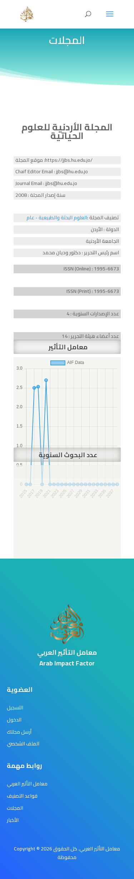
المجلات (15, 808)
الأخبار (13, 820)
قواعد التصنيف (22, 795)
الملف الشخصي (23, 743)
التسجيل (15, 707)
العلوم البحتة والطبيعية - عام (56, 217)
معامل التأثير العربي (27, 783)
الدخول (14, 719)
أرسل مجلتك (19, 731)
